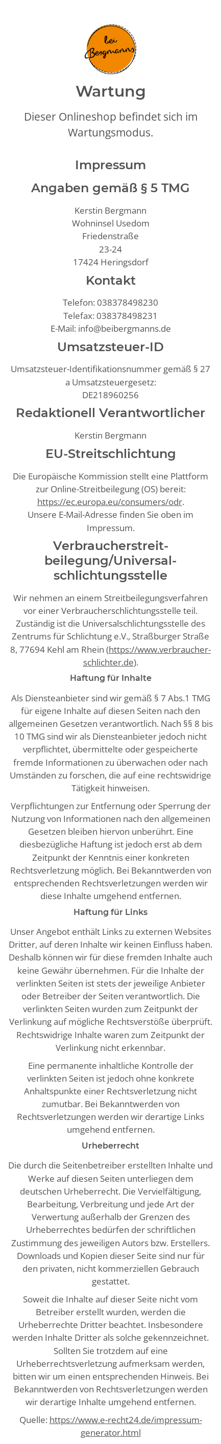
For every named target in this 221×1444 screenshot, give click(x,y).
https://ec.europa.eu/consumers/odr (109, 502)
